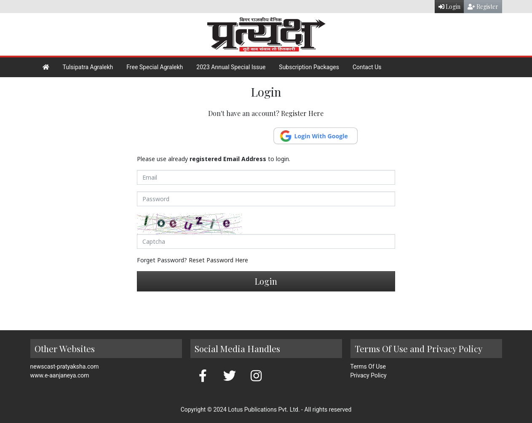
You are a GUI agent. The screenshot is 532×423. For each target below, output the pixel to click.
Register (483, 7)
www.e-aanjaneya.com (59, 375)
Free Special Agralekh (154, 67)
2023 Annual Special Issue (230, 67)
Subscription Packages (309, 67)
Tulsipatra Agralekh (88, 67)
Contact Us (367, 67)
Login (449, 7)
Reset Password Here (218, 260)
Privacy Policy (368, 375)
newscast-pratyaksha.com (64, 366)
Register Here (302, 113)
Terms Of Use (368, 366)
